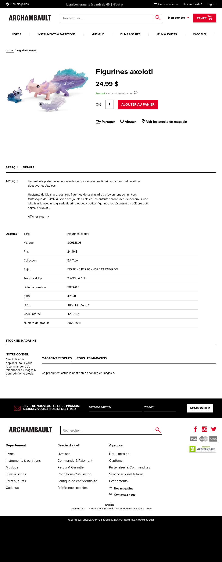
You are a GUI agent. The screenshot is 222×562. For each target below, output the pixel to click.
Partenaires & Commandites (129, 467)
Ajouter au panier (137, 104)
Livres (16, 34)
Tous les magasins (92, 358)
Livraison (64, 453)
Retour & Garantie (70, 467)
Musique (98, 34)
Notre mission (119, 453)
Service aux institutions (126, 474)
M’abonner (200, 408)
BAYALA (72, 260)
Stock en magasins (21, 340)
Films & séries (130, 34)
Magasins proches (57, 358)
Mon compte (176, 17)
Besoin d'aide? (192, 4)
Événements (118, 480)
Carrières (115, 460)
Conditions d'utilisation (74, 474)
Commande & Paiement (74, 460)
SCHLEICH (74, 242)
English (211, 4)
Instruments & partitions (56, 34)
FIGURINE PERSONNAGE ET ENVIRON (92, 269)
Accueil (10, 50)
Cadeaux (199, 34)
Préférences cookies (72, 487)
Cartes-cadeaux (166, 4)
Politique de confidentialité (77, 480)
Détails (28, 167)
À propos (116, 445)
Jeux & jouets (167, 34)
